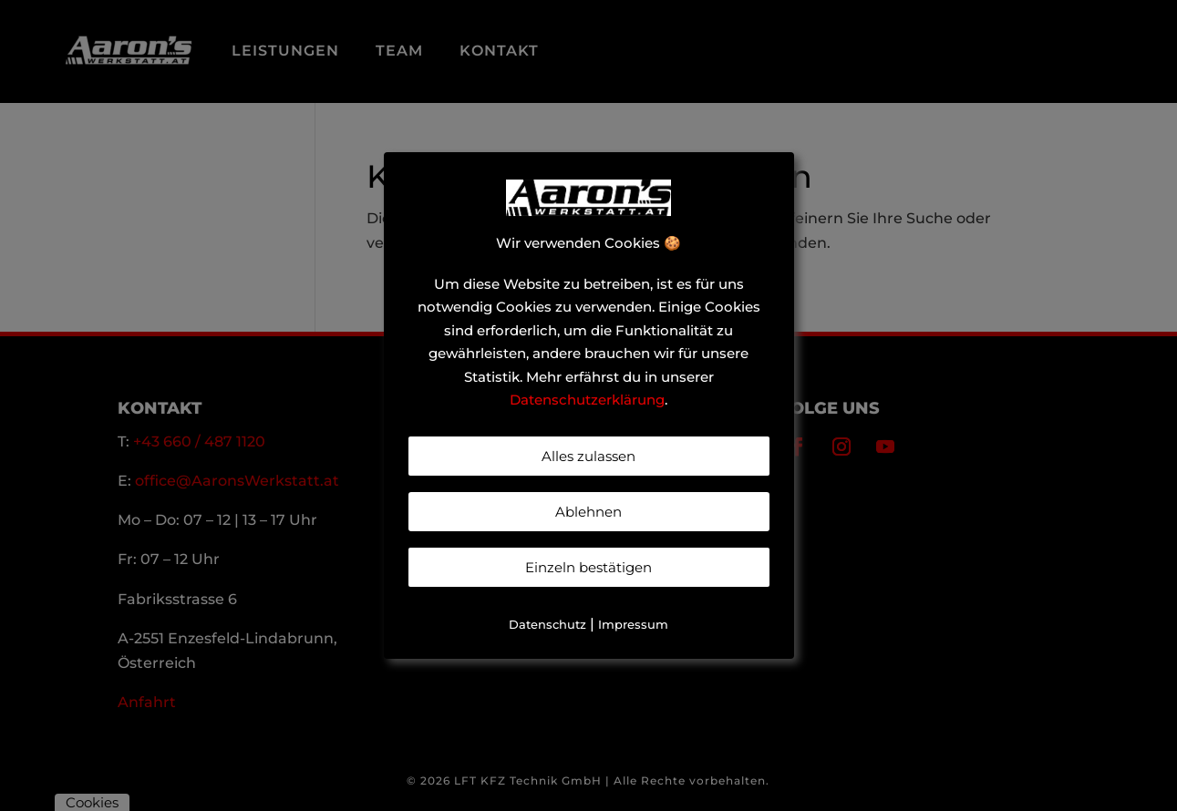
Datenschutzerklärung (587, 399)
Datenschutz (547, 624)
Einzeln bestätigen (588, 567)
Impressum (633, 624)
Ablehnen (588, 511)
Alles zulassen (588, 456)
